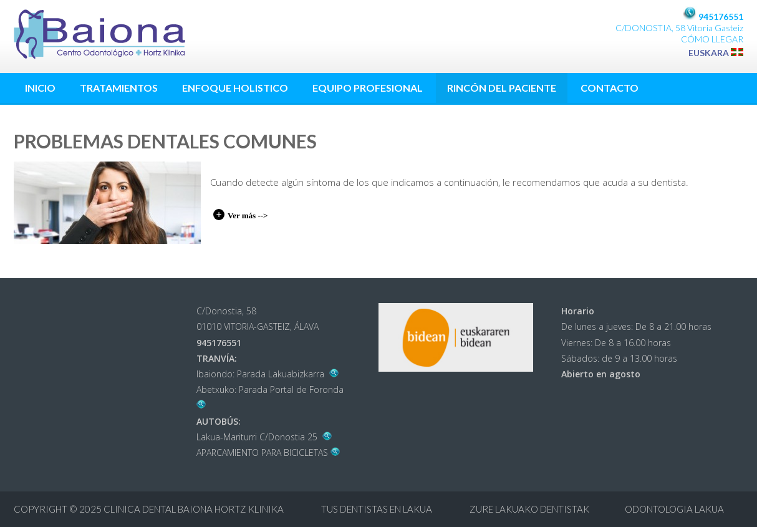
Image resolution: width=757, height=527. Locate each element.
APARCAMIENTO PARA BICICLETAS (268, 452)
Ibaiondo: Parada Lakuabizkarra (267, 374)
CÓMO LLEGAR (712, 39)
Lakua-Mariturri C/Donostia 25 (264, 437)
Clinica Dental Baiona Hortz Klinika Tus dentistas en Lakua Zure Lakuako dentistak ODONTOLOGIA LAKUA (414, 509)
